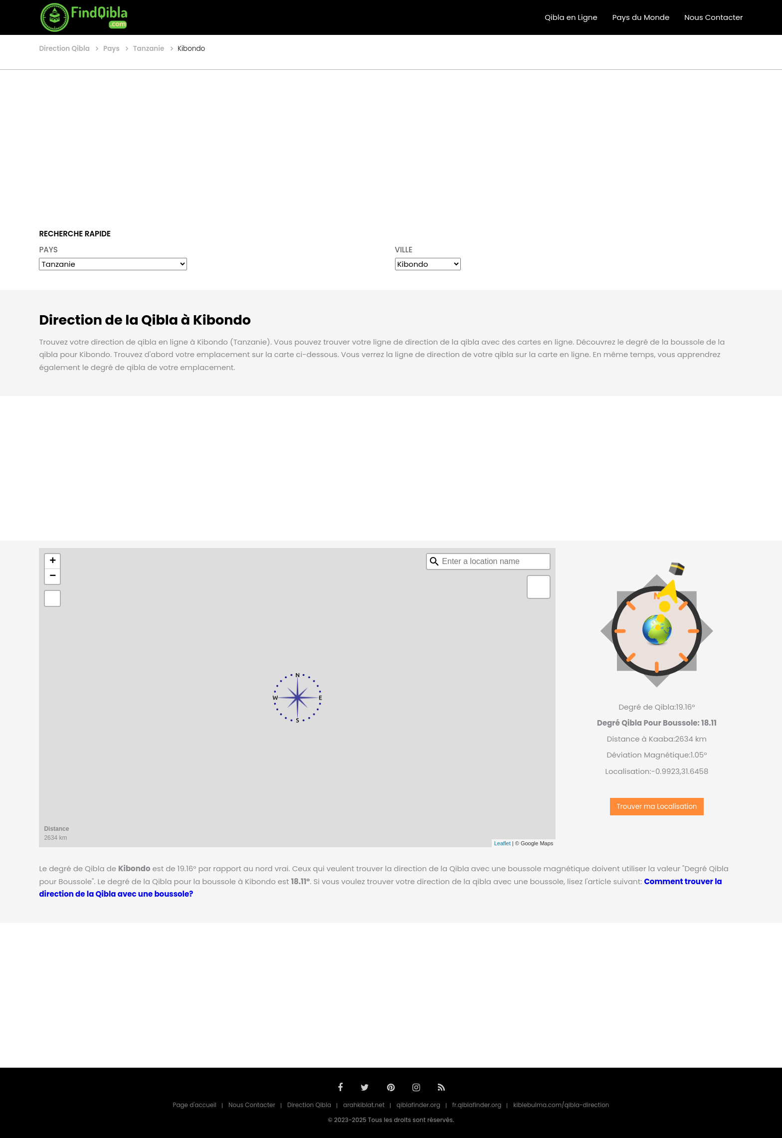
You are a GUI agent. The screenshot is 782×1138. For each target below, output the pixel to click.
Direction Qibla (309, 1105)
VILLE (404, 249)
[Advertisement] (391, 142)
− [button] (52, 576)
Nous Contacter (713, 17)
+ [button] (52, 561)
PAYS (48, 249)
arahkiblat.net (364, 1105)
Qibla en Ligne (571, 17)
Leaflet (502, 843)
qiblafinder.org (418, 1105)
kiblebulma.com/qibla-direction (561, 1105)
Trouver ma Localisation (656, 806)
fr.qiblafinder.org (477, 1105)
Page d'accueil (194, 1105)
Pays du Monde (640, 17)
